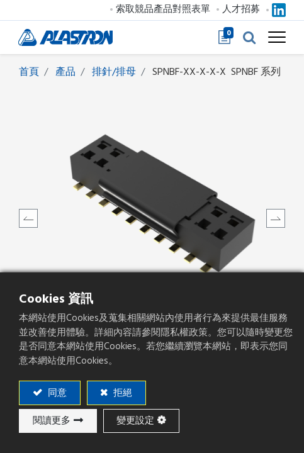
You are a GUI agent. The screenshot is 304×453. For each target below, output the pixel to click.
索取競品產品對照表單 (162, 9)
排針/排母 (114, 72)
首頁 (29, 72)
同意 (56, 393)
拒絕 (121, 393)
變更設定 (135, 420)
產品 (65, 72)
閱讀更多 (51, 420)
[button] (248, 37)
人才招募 (240, 9)
